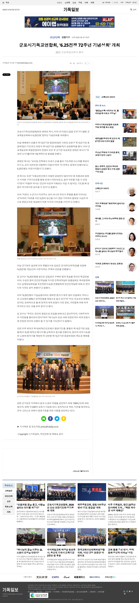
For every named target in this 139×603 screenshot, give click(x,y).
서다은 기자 (13, 63)
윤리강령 (101, 592)
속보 (98, 97)
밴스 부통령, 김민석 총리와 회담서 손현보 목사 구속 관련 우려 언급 (107, 169)
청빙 (80, 2)
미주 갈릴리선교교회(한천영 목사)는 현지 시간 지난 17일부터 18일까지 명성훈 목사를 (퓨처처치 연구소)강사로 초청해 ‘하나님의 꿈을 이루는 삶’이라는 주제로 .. (31, 561)
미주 (122, 2)
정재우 (97, 224)
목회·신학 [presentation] (8, 506)
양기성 (97, 254)
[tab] (8, 490)
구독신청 (128, 2)
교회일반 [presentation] (8, 491)
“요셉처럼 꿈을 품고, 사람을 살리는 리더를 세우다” (31, 506)
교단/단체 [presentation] (8, 496)
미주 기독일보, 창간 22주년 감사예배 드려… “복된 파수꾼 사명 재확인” (121, 507)
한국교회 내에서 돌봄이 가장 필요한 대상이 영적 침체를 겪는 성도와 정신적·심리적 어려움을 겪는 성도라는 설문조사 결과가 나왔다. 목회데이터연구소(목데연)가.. (122, 561)
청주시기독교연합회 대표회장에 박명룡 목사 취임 (106, 126)
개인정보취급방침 (68, 592)
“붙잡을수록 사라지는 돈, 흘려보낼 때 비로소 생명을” (107, 112)
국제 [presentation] (8, 512)
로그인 (134, 2)
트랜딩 (59, 2)
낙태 (86, 2)
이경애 (97, 209)
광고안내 (39, 592)
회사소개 (31, 592)
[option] (105, 292)
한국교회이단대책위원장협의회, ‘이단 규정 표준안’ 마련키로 (91, 552)
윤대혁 (67, 2)
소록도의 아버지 (108, 97)
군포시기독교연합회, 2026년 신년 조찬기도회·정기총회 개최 (60, 507)
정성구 (97, 191)
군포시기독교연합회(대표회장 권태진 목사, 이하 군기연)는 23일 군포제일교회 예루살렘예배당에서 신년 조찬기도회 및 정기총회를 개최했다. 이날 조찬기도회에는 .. (61, 519)
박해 (92, 2)
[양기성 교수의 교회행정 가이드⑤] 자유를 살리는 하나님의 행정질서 (109, 250)
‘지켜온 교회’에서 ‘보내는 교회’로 (109, 263)
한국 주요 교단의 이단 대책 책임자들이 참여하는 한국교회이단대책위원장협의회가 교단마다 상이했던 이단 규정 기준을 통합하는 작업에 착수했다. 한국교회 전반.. (92, 564)
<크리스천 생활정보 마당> (81, 471)
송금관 (97, 267)
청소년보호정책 (81, 592)
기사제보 (56, 592)
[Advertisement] (115, 77)
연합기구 (66, 37)
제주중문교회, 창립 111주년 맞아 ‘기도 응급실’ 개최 (92, 506)
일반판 (116, 2)
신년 (74, 2)
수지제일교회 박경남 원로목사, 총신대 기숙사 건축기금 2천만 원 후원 (61, 552)
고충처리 (93, 592)
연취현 (97, 239)
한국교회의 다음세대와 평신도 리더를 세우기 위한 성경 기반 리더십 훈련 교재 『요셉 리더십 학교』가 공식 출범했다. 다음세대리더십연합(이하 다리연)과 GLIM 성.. (31, 516)
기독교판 (107, 2)
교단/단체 (55, 37)
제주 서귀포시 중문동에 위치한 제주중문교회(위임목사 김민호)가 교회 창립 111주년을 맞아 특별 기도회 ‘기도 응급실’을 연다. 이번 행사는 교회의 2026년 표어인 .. (92, 516)
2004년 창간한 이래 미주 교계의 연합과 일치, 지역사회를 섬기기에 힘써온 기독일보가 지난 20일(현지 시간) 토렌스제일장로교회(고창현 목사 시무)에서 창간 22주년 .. (122, 519)
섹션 (5, 2)
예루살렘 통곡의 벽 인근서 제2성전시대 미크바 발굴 (107, 140)
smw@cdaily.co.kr (25, 63)
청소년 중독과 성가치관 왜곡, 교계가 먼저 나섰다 (107, 154)
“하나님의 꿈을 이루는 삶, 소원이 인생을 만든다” (30, 551)
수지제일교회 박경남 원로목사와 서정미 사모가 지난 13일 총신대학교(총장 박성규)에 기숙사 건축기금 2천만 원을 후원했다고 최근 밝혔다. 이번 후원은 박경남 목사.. (61, 564)
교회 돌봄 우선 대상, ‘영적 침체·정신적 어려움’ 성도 (121, 551)
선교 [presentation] (8, 501)
